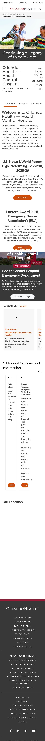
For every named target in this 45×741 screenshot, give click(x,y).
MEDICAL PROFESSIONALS (22, 714)
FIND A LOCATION (22, 618)
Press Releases (11, 329)
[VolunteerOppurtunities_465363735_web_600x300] (24, 378)
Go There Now (22, 266)
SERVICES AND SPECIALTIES (22, 660)
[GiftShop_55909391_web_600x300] (11, 378)
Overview (10, 103)
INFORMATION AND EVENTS (22, 672)
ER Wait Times (38, 3)
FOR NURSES (22, 701)
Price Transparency (23, 688)
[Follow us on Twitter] (18, 731)
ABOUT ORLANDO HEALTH (22, 656)
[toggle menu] (4, 9)
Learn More (26, 485)
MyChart (23, 3)
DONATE (22, 722)
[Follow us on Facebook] (11, 731)
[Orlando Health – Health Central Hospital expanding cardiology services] (19, 318)
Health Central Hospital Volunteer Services (26, 389)
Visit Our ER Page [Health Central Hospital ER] (22, 297)
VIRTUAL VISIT (22, 634)
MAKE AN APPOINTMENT (23, 630)
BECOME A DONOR (22, 646)
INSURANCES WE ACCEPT (22, 664)
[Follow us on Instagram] (25, 731)
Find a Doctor (22, 622)
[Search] (40, 9)
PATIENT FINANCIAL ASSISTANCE (22, 676)
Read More (23, 197)
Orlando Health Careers (22, 709)
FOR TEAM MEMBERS (23, 705)
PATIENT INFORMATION (22, 668)
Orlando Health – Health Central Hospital (18, 334)
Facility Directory (15, 14)
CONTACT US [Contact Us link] (22, 697)
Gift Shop (10, 385)
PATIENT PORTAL (22, 626)
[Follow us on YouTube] (33, 731)
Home (4, 14)
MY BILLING (22, 642)
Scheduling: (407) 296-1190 (37, 85)
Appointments (7, 3)
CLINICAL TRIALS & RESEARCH (23, 718)
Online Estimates (22, 638)
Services (35, 103)
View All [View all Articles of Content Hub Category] (23, 306)
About (22, 103)
